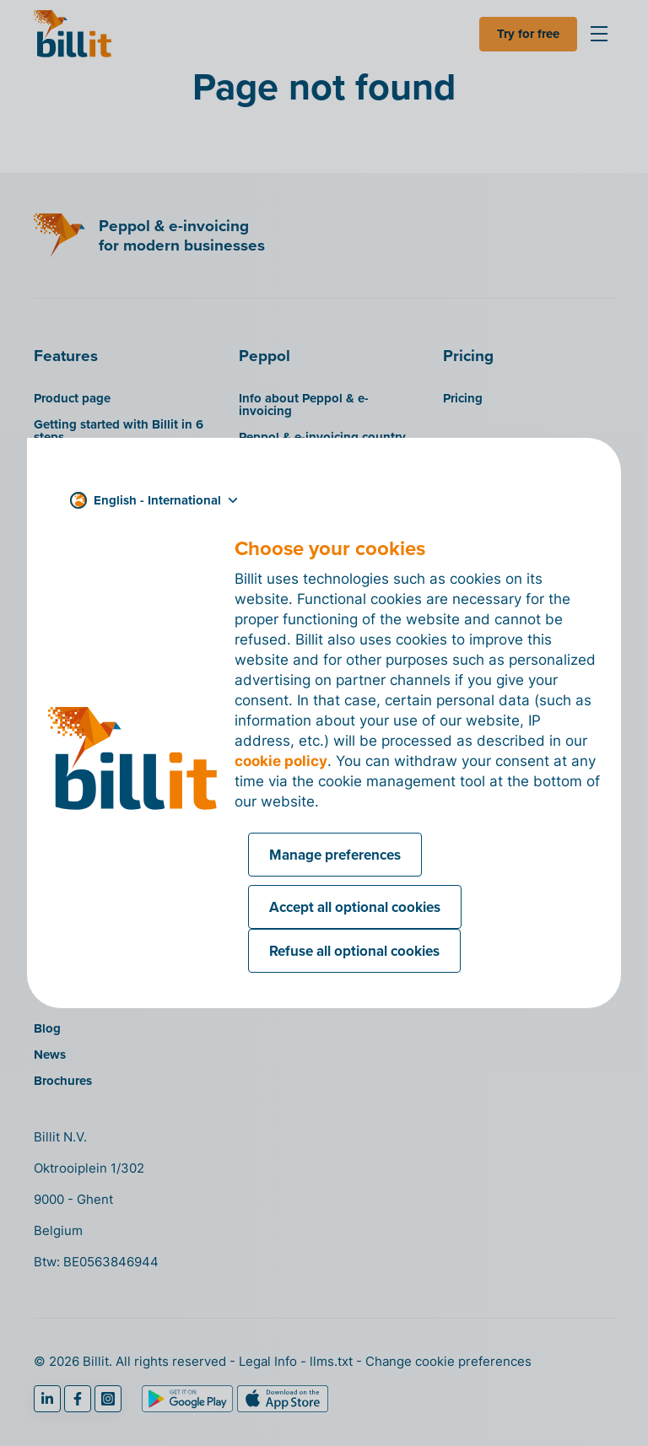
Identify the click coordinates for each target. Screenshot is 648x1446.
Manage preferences (335, 854)
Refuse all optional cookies (354, 951)
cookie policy (281, 761)
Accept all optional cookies (354, 907)
